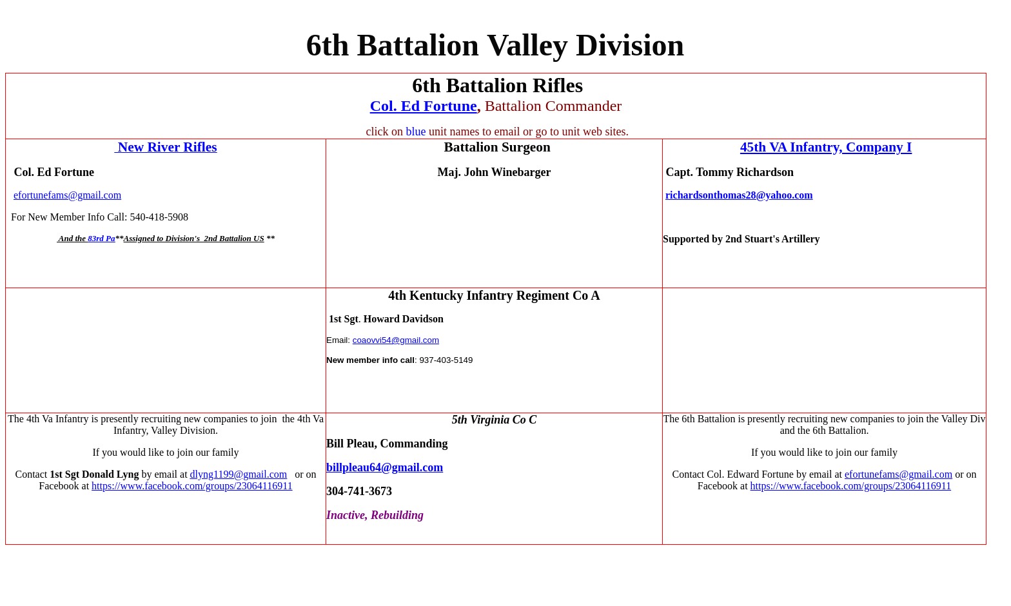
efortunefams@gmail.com (67, 195)
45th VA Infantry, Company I (826, 147)
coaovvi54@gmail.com (396, 340)
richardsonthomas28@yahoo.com (739, 195)
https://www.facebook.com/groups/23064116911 (192, 485)
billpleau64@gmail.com (384, 467)
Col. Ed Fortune (423, 105)
